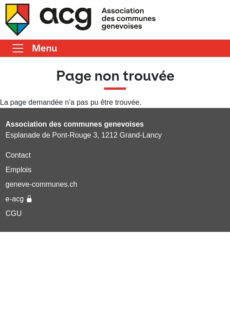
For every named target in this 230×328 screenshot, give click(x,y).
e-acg (19, 199)
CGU (13, 213)
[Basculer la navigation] (34, 48)
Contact (18, 155)
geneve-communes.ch (41, 184)
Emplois (18, 170)
